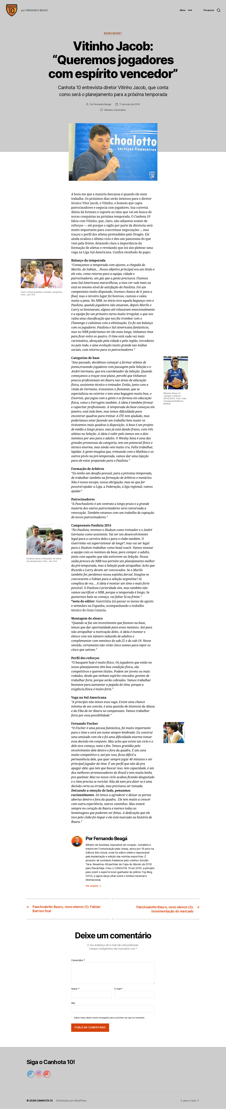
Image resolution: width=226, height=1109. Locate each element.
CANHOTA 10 (44, 1100)
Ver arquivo (93, 886)
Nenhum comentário (115, 110)
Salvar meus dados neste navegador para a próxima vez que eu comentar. (109, 1018)
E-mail (118, 989)
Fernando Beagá (102, 104)
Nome (75, 989)
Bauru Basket (113, 34)
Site (73, 1003)
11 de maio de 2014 (129, 104)
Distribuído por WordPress (71, 1100)
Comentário (78, 960)
